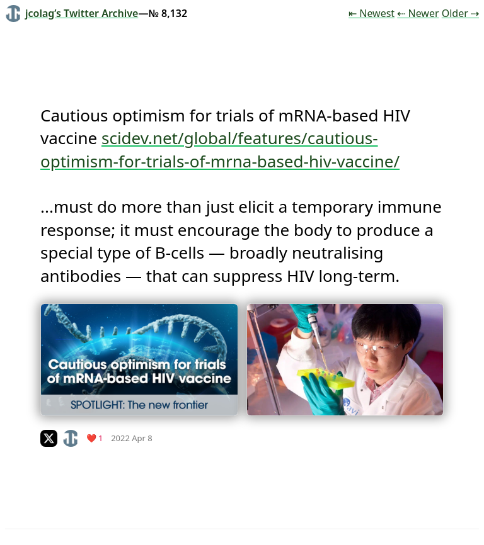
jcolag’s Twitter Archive (71, 13)
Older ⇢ (460, 13)
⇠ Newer (418, 13)
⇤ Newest (372, 13)
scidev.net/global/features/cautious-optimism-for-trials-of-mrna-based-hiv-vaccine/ (220, 149)
